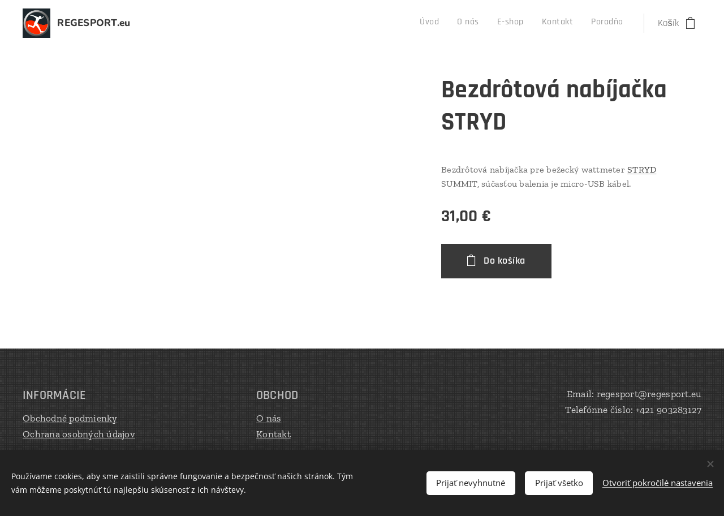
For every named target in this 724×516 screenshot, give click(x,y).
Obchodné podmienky (70, 418)
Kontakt (273, 433)
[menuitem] (550, 23)
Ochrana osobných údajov (79, 433)
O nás (268, 418)
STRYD (641, 169)
